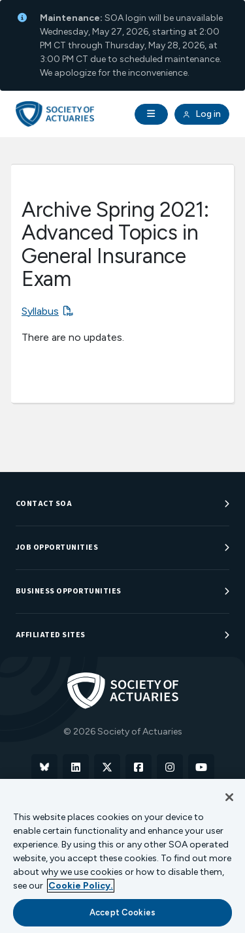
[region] (122, 856)
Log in (202, 114)
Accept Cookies (122, 912)
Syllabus (40, 311)
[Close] (229, 797)
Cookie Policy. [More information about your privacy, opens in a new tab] (80, 885)
